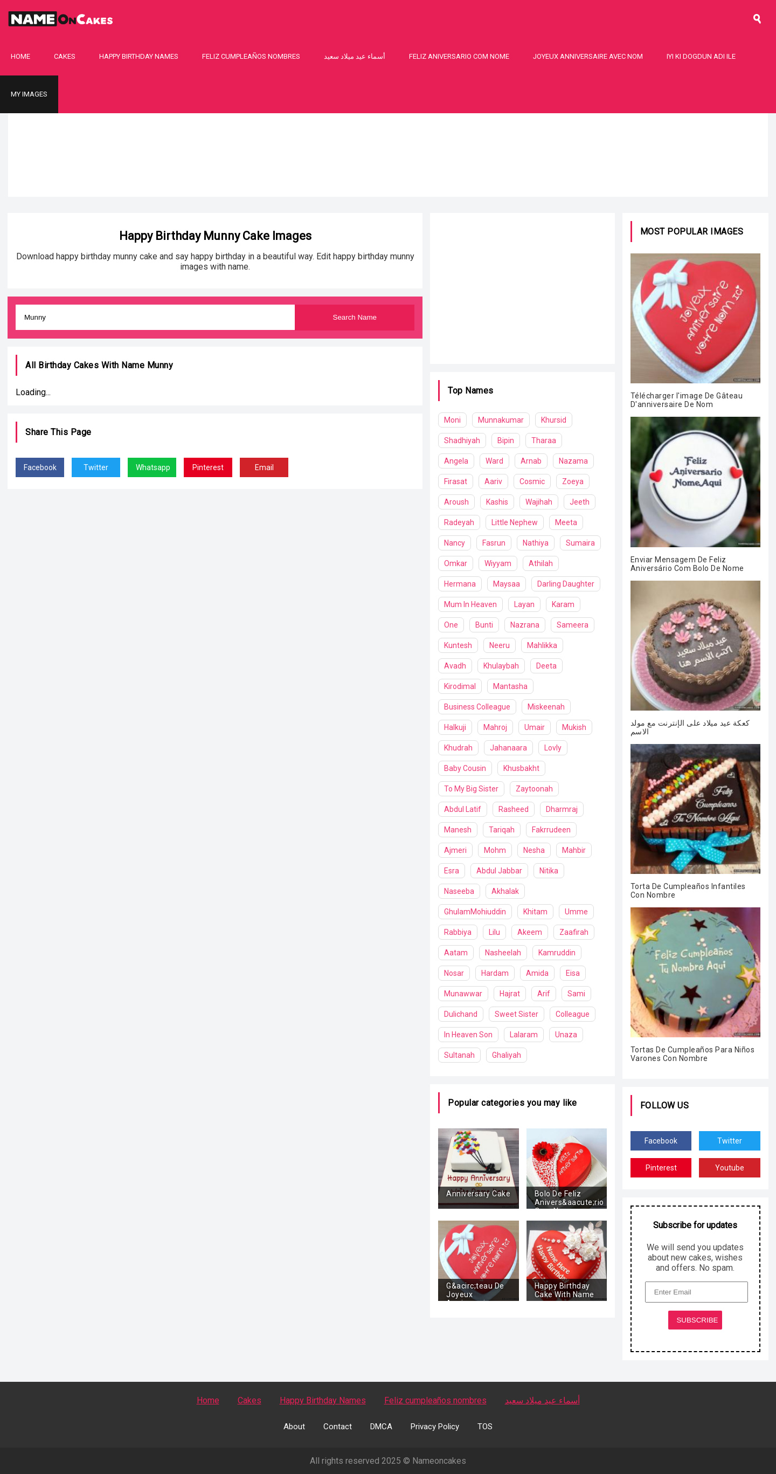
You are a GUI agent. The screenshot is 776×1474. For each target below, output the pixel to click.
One (451, 625)
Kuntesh (458, 645)
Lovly (553, 747)
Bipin (505, 440)
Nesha (534, 850)
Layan (524, 604)
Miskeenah (546, 706)
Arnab (531, 461)
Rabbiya (458, 932)
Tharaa (543, 440)
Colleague (573, 1014)
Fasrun (493, 543)
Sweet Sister (516, 1014)
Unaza (566, 1034)
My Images (29, 94)
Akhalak (505, 891)
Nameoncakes (439, 1461)
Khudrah (458, 747)
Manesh (458, 829)
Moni (452, 420)
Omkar (455, 563)
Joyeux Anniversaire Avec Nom (588, 56)
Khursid (553, 420)
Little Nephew (514, 522)
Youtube (729, 1167)
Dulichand (460, 1014)
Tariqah (502, 829)
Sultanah (459, 1055)
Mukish (574, 727)
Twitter (96, 467)
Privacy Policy (435, 1426)
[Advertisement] (388, 188)
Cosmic (532, 481)
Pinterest (208, 467)
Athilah (541, 563)
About (294, 1426)
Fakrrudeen (551, 829)
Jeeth (580, 502)
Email (264, 467)
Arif (543, 993)
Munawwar (463, 993)
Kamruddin (557, 952)
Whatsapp (153, 467)
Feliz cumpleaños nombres (251, 56)
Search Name (355, 317)
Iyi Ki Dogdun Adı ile (701, 56)
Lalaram (524, 1034)
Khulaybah (501, 666)
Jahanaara (508, 747)
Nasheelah (503, 952)
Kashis (497, 502)
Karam (563, 604)
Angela (456, 461)
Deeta (546, 666)
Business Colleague (477, 706)
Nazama (573, 461)
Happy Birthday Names (138, 56)
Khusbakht (521, 768)
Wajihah (538, 502)
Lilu (494, 932)
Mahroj (495, 727)
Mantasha (510, 686)
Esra (451, 870)
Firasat (455, 481)
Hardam (495, 973)
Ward (494, 461)
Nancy (454, 543)
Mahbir (574, 850)
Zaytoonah (534, 788)
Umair (534, 727)
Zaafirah (573, 932)
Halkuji (455, 727)
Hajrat (510, 993)
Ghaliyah (506, 1055)
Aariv (493, 481)
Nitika (548, 870)
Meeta (566, 522)
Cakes (64, 56)
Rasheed (513, 809)
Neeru (499, 645)
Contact (337, 1426)
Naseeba (459, 891)
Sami (576, 993)
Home (20, 56)
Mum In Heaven (470, 604)
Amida (537, 973)
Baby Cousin (465, 768)
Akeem (529, 932)
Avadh (455, 666)
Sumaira (580, 543)
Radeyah (459, 522)
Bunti (484, 625)
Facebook (40, 467)
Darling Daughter (565, 584)
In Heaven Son (468, 1034)
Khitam (535, 911)
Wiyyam (497, 563)
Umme (576, 911)
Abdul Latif (462, 809)
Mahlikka (542, 645)
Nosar (454, 973)
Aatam (456, 952)
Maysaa (506, 584)
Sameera (572, 625)
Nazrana (524, 625)
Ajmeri (455, 850)
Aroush (456, 502)
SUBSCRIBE (697, 1320)
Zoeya (573, 481)
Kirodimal (460, 686)
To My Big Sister (471, 788)
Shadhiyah (462, 440)
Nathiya (536, 543)
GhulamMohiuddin (475, 911)
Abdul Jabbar (499, 870)
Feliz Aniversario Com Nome (459, 56)
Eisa (573, 973)
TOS (485, 1426)
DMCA (381, 1426)
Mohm (495, 850)
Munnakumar (501, 420)
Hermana (460, 584)
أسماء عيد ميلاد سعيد (354, 56)
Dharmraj (562, 809)
